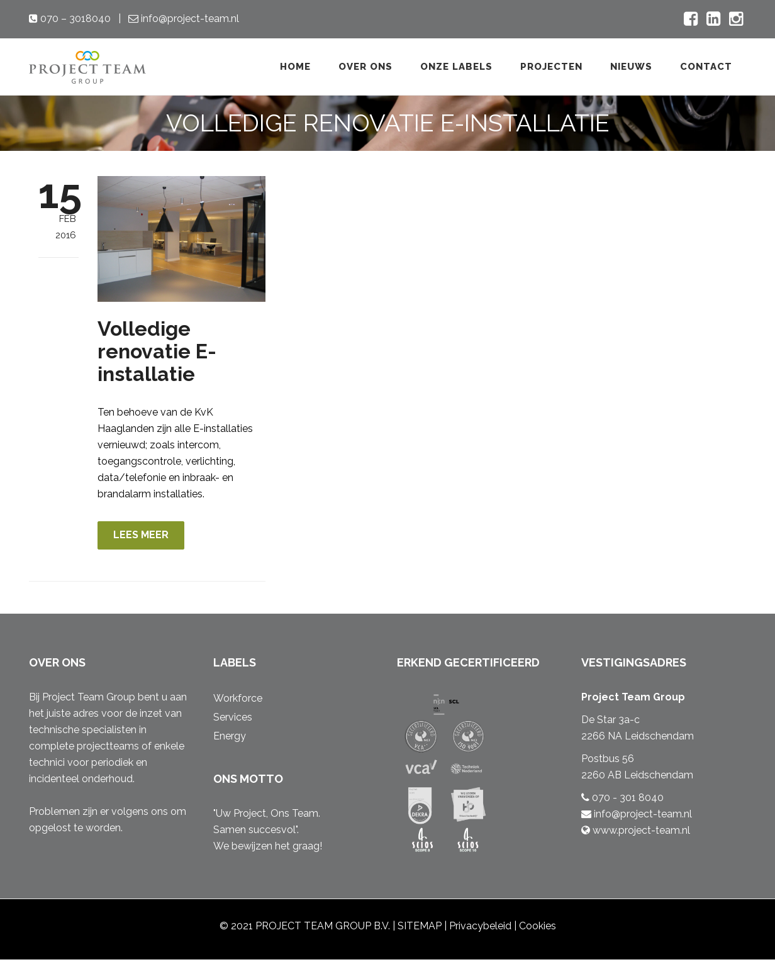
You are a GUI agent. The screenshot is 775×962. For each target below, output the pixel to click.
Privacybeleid (480, 928)
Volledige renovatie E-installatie (157, 351)
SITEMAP (420, 928)
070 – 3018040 (74, 19)
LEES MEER (145, 536)
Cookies (537, 928)
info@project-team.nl (188, 19)
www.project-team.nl (640, 833)
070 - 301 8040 (626, 800)
